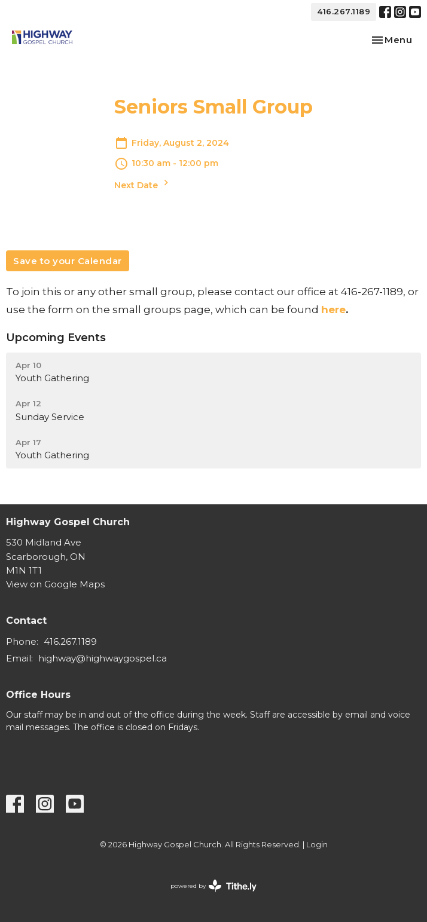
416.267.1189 (343, 11)
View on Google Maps (55, 584)
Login (317, 844)
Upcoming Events (56, 337)
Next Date (143, 184)
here (333, 309)
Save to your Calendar (67, 261)
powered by (213, 886)
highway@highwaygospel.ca (102, 658)
